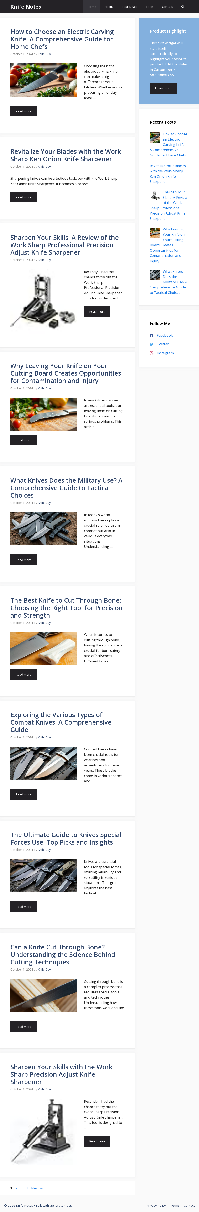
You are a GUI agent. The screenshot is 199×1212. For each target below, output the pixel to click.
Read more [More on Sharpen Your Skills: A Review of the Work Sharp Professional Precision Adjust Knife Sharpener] (97, 311)
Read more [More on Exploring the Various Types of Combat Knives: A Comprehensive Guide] (24, 794)
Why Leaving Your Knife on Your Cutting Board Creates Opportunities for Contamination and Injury (65, 373)
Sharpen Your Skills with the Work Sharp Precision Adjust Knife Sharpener (61, 1074)
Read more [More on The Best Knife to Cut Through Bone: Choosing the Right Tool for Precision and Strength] (24, 674)
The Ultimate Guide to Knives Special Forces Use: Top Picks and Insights (65, 838)
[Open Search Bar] (183, 6)
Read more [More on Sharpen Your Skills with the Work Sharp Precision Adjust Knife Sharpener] (97, 1141)
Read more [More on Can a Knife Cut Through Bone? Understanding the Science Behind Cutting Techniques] (24, 1026)
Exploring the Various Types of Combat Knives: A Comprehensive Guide (60, 722)
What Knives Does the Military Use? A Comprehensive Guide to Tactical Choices (66, 487)
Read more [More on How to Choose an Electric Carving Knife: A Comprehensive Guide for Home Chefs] (24, 111)
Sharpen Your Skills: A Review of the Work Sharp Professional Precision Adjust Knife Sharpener (64, 245)
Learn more (163, 88)
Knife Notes (25, 6)
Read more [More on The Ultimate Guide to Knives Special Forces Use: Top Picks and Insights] (24, 906)
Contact (167, 7)
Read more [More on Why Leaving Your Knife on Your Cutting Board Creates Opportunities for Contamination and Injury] (24, 440)
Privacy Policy (156, 1205)
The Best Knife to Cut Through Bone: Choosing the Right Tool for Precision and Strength (66, 607)
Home (91, 7)
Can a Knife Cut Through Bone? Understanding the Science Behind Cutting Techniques (62, 954)
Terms (175, 1205)
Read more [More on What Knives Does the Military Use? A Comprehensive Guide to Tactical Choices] (24, 560)
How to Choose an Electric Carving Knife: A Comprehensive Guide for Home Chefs (62, 39)
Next (37, 1188)
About (109, 7)
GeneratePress (61, 1205)
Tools (150, 7)
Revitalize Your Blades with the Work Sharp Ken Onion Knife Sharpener (65, 155)
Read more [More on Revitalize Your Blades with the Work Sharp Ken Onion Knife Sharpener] (24, 197)
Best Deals (129, 7)
